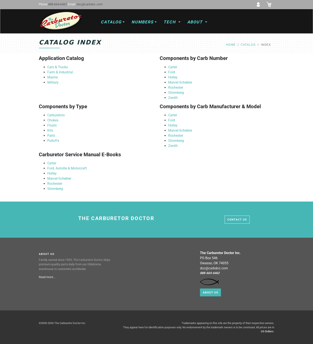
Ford (171, 72)
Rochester (175, 87)
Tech (170, 22)
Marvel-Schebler (180, 82)
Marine (52, 77)
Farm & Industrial (60, 72)
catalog (248, 45)
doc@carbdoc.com (89, 4)
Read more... (47, 277)
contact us (237, 219)
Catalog (111, 22)
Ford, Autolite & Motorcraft (67, 168)
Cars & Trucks (57, 67)
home (231, 45)
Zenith (173, 98)
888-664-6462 (57, 4)
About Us (210, 292)
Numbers (142, 22)
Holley (172, 77)
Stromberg (176, 93)
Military (53, 82)
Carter (172, 67)
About (195, 22)
